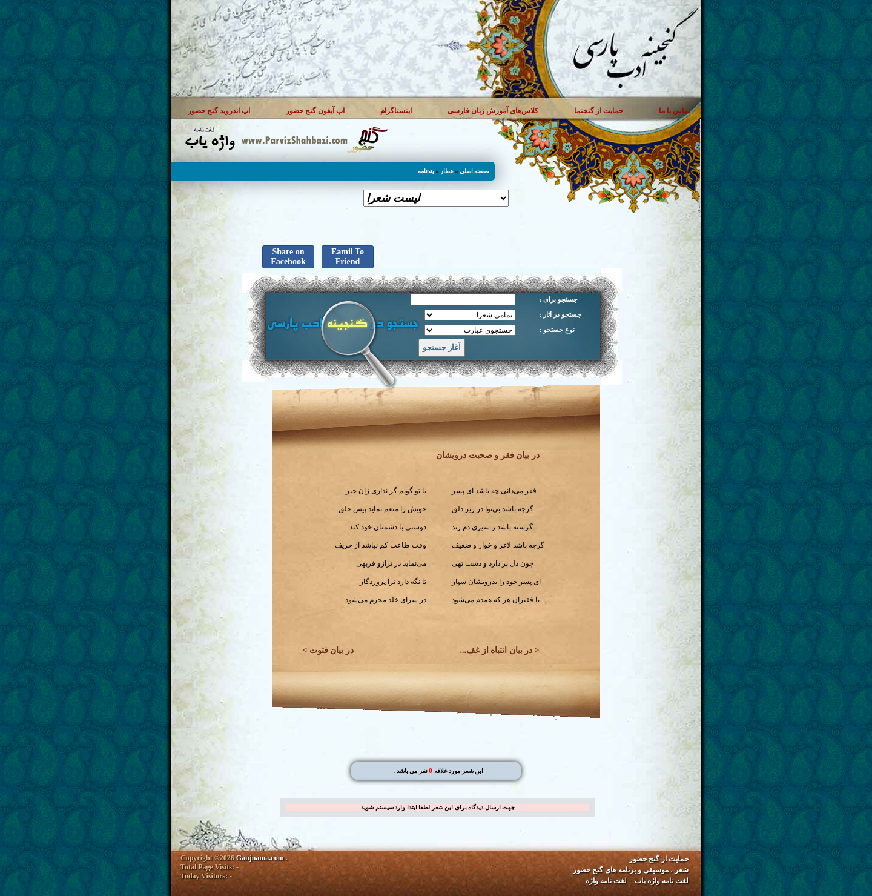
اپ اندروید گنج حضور (219, 111)
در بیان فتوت (331, 650)
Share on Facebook (288, 256)
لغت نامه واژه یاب (662, 881)
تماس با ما (674, 111)
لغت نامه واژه (606, 881)
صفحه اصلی (474, 171)
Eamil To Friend (347, 256)
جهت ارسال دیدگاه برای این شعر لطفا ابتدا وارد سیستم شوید (438, 807)
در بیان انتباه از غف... (496, 650)
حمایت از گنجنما (598, 111)
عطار (447, 171)
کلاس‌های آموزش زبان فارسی (493, 111)
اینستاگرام (396, 111)
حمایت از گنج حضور (659, 859)
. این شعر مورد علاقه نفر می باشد (438, 771)
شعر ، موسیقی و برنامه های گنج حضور (631, 870)
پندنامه (426, 171)
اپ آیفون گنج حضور (315, 111)
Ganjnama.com (260, 858)
